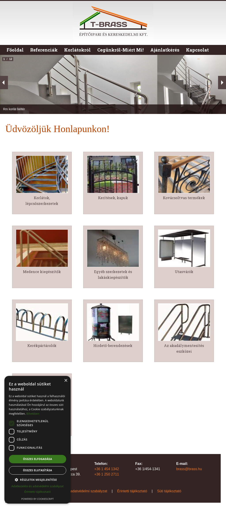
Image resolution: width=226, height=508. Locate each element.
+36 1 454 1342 (106, 469)
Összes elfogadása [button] (37, 459)
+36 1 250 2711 (106, 474)
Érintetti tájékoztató (132, 491)
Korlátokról (77, 50)
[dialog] (37, 440)
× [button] (65, 380)
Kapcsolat (197, 50)
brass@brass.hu (189, 469)
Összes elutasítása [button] (37, 470)
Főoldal (15, 50)
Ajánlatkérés (164, 50)
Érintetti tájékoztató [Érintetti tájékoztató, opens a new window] (37, 492)
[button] (37, 479)
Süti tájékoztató (169, 491)
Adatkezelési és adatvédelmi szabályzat (76, 491)
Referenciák (44, 50)
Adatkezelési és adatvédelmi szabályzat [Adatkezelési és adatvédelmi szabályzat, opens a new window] (37, 486)
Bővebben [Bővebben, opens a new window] (32, 414)
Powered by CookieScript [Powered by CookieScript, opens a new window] (37, 498)
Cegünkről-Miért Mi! (120, 50)
